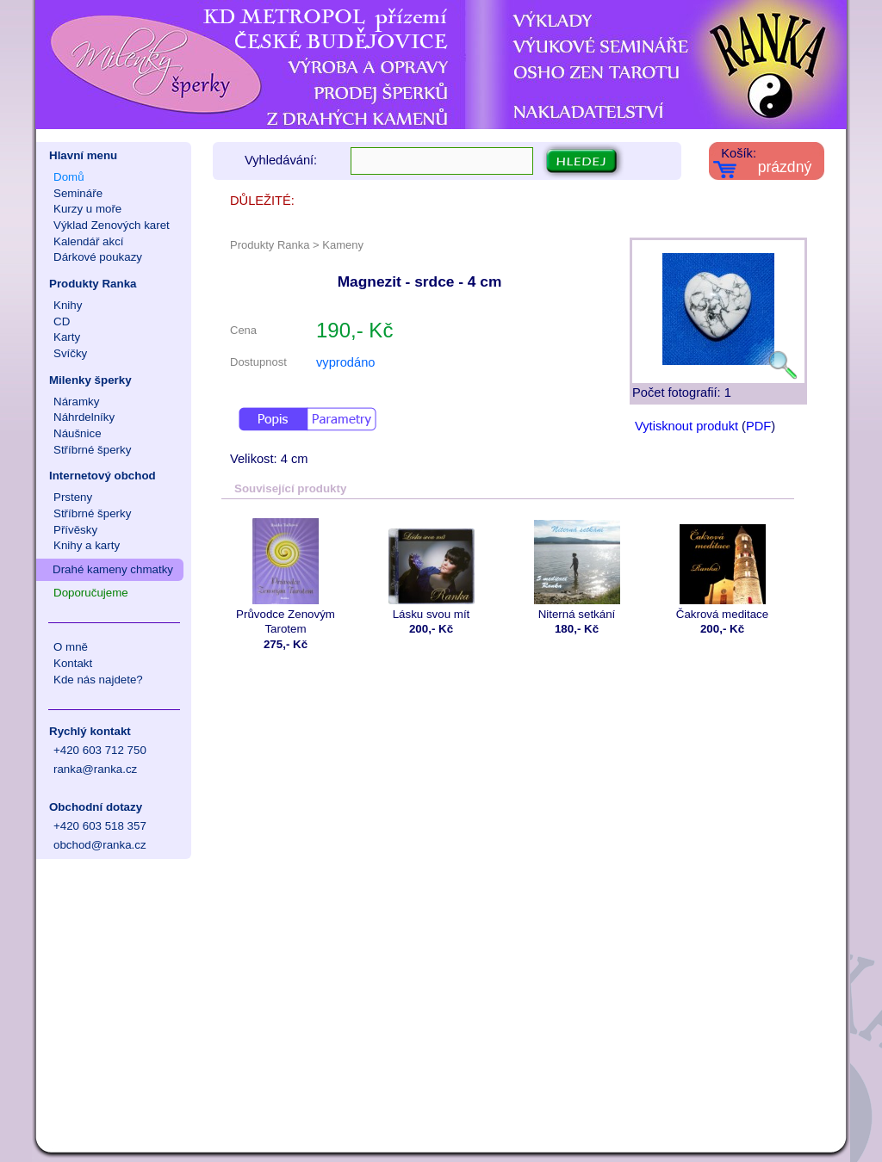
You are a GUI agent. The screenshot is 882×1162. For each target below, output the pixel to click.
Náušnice (77, 433)
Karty (66, 337)
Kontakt (72, 663)
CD (61, 321)
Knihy (67, 305)
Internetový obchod (102, 475)
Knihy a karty (86, 545)
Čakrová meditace (722, 569)
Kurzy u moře (87, 208)
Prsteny (72, 497)
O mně (70, 646)
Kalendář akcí (88, 241)
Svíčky (70, 353)
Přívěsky (75, 529)
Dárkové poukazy (97, 256)
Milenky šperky (90, 380)
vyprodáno (345, 362)
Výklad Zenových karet (111, 225)
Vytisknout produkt (686, 426)
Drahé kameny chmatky (113, 569)
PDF (758, 426)
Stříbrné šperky (92, 449)
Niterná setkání (576, 569)
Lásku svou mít (431, 569)
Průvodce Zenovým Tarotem (285, 576)
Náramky (76, 401)
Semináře (77, 193)
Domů (68, 176)
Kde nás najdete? (98, 679)
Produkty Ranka (92, 283)
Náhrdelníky (84, 417)
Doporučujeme (90, 592)
